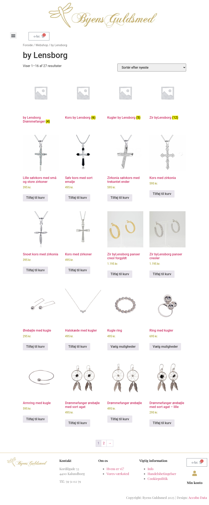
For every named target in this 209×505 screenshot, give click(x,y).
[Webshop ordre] (151, 68)
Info (150, 469)
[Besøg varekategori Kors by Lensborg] (83, 98)
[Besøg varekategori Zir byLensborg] (167, 98)
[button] (13, 35)
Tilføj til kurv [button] (35, 198)
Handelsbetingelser (162, 473)
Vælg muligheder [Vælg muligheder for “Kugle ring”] (123, 347)
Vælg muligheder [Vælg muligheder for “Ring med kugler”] (165, 347)
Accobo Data (197, 497)
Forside (28, 45)
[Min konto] (194, 473)
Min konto (194, 482)
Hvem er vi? (115, 469)
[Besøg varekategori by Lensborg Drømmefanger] (41, 100)
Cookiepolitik (158, 478)
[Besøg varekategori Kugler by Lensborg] (125, 98)
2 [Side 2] (104, 443)
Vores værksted (118, 473)
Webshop (42, 45)
